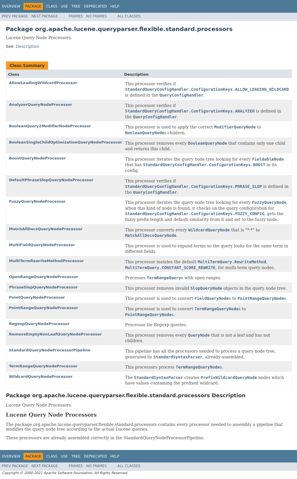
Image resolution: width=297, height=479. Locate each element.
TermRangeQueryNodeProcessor (43, 366)
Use (64, 6)
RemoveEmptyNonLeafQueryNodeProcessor (55, 334)
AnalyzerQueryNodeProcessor (40, 104)
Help (115, 6)
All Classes (128, 16)
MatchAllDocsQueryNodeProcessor (45, 229)
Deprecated (95, 6)
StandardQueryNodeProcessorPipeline (49, 350)
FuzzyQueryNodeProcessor (37, 201)
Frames (76, 16)
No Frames (96, 16)
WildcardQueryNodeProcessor (41, 376)
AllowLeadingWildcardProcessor (43, 83)
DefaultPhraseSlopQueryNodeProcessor (51, 180)
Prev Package (15, 16)
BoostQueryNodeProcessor (37, 158)
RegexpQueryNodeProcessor (39, 324)
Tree (75, 6)
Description (27, 46)
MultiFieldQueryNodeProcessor (42, 245)
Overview (11, 6)
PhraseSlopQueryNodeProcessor (43, 287)
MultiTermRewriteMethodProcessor (46, 261)
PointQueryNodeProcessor (37, 297)
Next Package (45, 16)
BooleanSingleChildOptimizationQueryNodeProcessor (65, 142)
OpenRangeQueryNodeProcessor (43, 277)
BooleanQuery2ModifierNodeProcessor (50, 126)
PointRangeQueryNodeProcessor (43, 308)
